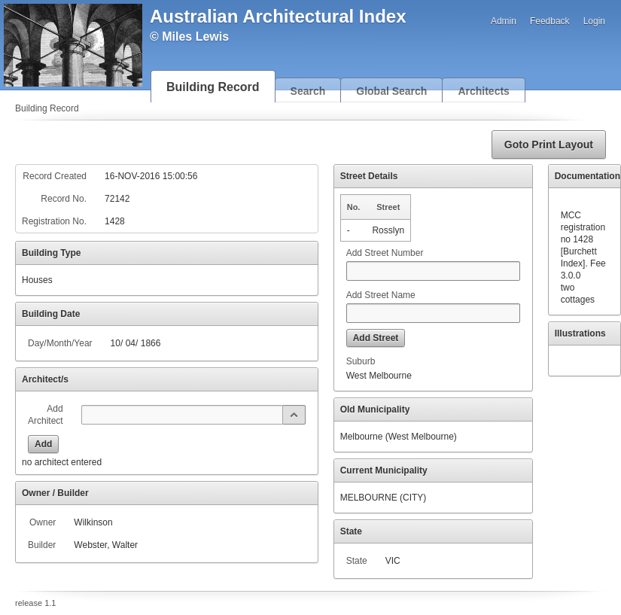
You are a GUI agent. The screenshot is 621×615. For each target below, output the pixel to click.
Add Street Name (381, 295)
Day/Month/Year (60, 343)
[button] (549, 144)
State (356, 561)
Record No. (64, 198)
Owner (42, 522)
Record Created (55, 176)
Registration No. (54, 221)
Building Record (213, 87)
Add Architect (45, 414)
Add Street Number (385, 253)
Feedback (550, 21)
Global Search (391, 91)
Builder (42, 545)
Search (308, 91)
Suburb (361, 361)
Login (594, 21)
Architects (483, 91)
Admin (503, 21)
